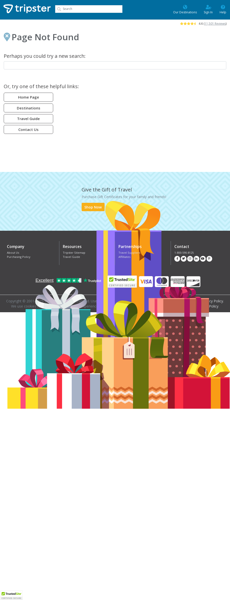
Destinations (28, 107)
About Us (13, 252)
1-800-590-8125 (184, 252)
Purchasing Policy (18, 257)
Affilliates (124, 257)
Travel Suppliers (129, 252)
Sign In (208, 9)
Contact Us (28, 129)
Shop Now (93, 207)
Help (223, 9)
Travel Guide (28, 118)
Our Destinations (185, 9)
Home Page (28, 97)
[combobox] (88, 9)
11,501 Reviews (215, 23)
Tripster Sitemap (74, 252)
